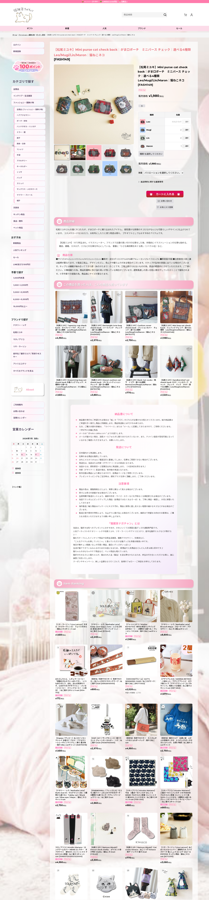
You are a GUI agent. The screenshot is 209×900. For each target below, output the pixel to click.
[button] (30, 28)
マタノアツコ (18, 339)
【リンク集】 (16, 487)
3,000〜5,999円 (20, 292)
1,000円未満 (18, 278)
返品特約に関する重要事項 (150, 182)
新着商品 (17, 243)
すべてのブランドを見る (23, 371)
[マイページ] (191, 15)
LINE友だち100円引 (109, 2)
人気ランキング (19, 250)
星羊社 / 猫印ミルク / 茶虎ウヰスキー (27, 355)
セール (16, 257)
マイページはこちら (89, 430)
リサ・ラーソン (19, 346)
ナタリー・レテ (19, 325)
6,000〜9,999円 (21, 299)
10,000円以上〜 (20, 306)
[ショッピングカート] (185, 15)
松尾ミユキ (18, 332)
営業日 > (124, 2)
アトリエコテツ (19, 364)
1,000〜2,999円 (20, 285)
